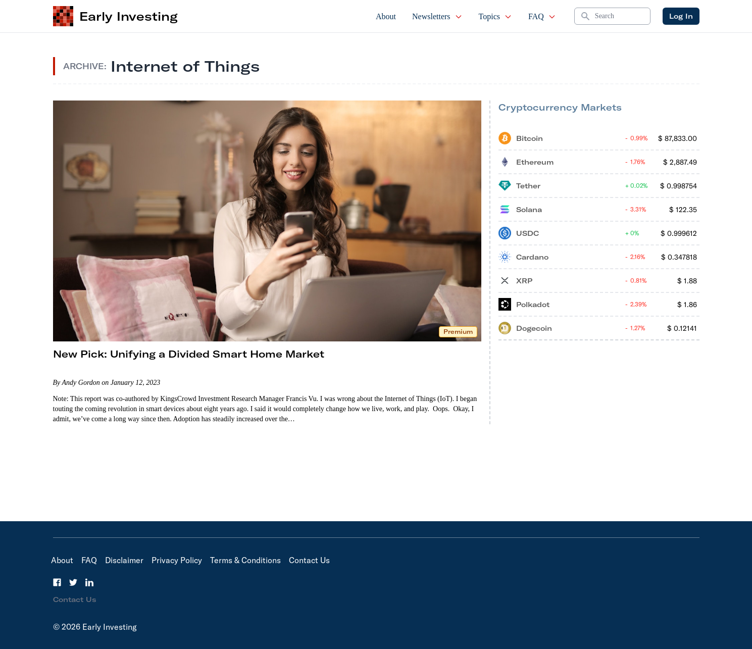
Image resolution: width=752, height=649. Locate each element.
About (386, 16)
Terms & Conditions (245, 560)
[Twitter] (73, 582)
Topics (495, 16)
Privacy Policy (177, 560)
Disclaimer (124, 560)
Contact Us (309, 560)
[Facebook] (57, 582)
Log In (681, 16)
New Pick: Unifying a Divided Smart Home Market (188, 353)
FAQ (542, 16)
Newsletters (437, 16)
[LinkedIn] (89, 582)
